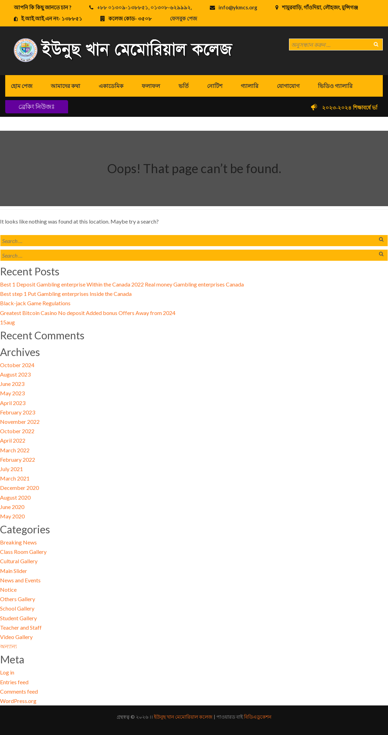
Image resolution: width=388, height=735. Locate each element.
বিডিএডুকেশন (257, 717)
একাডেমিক (111, 85)
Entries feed (14, 682)
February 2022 (17, 459)
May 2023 (12, 393)
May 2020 (12, 516)
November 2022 (20, 421)
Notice (8, 589)
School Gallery (17, 608)
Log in (7, 672)
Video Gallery (16, 636)
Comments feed (19, 691)
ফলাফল (151, 85)
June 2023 (12, 383)
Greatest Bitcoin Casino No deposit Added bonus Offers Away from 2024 (87, 312)
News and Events (20, 580)
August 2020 (15, 497)
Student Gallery (18, 618)
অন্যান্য (8, 646)
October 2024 (17, 365)
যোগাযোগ (288, 85)
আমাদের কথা (65, 85)
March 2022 (15, 450)
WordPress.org (18, 700)
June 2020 (12, 506)
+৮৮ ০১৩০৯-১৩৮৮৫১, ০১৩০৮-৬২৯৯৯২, (144, 7)
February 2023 (17, 412)
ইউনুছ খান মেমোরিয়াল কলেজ (183, 717)
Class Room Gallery (23, 551)
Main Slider (13, 570)
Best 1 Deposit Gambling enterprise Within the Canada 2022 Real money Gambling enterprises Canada (122, 284)
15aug (7, 322)
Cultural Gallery (19, 561)
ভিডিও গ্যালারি (335, 85)
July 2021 (11, 469)
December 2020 (19, 487)
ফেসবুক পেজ (183, 18)
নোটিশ (214, 85)
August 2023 (15, 374)
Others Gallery (17, 599)
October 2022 (17, 431)
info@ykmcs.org (237, 7)
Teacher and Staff (21, 627)
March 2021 (15, 478)
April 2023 (12, 402)
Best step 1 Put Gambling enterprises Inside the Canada (66, 293)
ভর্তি (184, 85)
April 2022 (12, 440)
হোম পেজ (21, 85)
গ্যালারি (249, 85)
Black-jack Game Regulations (35, 303)
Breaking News (18, 542)
